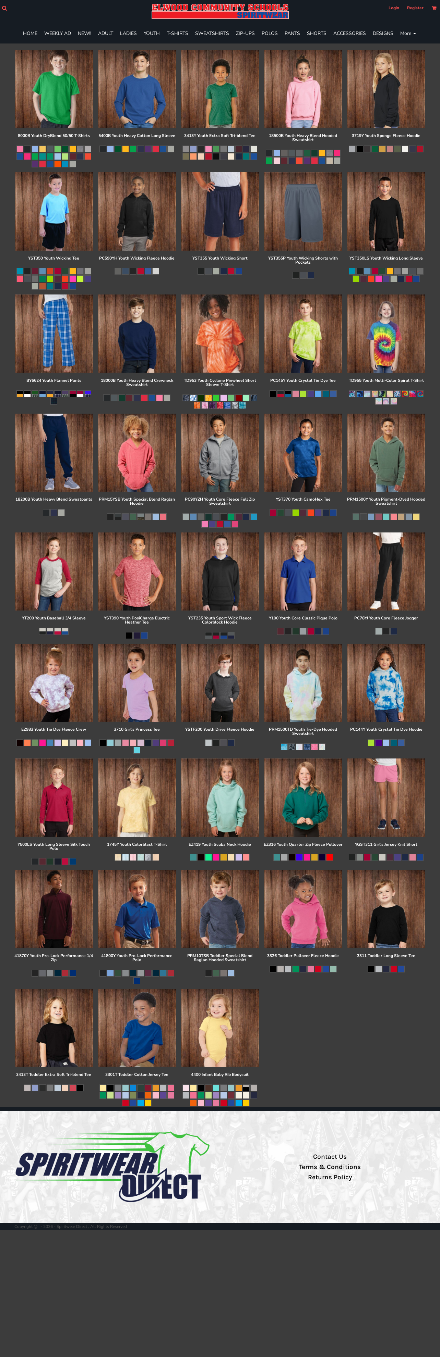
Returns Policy (330, 1177)
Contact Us (330, 1156)
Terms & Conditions (330, 1167)
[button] (4, 8)
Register (415, 8)
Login (394, 8)
